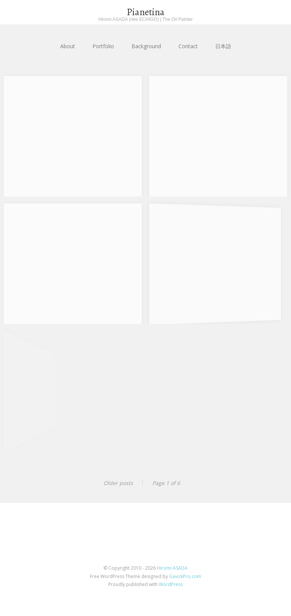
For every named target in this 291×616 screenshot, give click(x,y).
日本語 (223, 46)
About (67, 46)
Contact (188, 46)
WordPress (171, 584)
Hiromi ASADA (172, 568)
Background (146, 46)
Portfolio (103, 46)
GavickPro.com (185, 576)
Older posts (118, 483)
